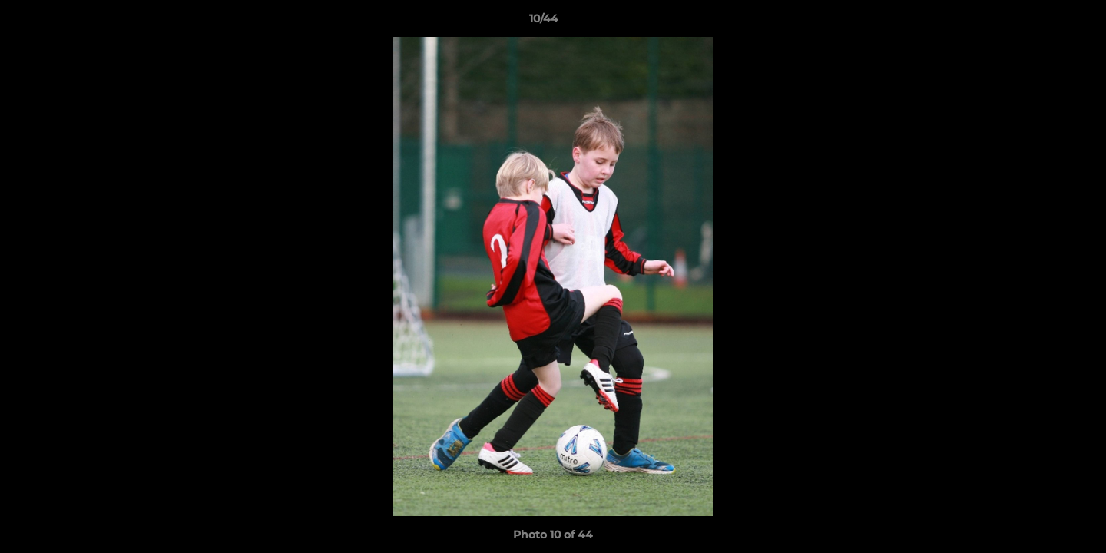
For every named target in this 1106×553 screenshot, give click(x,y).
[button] (1041, 22)
